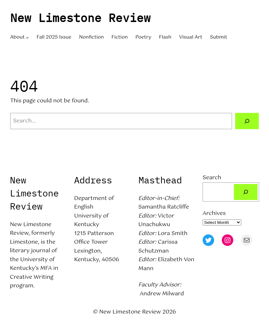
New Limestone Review (80, 17)
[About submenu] (27, 37)
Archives (214, 213)
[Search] (247, 121)
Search (212, 177)
